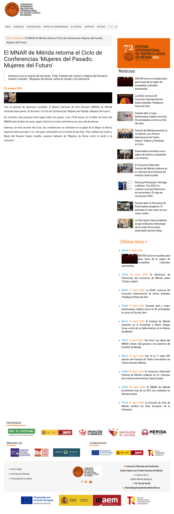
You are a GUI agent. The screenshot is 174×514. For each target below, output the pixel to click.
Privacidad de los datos (21, 479)
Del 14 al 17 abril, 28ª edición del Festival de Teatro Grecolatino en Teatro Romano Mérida (146, 359)
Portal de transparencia (55, 27)
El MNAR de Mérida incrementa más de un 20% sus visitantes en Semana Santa (146, 390)
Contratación (34, 27)
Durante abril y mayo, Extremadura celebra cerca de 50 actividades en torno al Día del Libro (146, 309)
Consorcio (19, 27)
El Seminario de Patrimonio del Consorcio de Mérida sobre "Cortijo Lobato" (146, 278)
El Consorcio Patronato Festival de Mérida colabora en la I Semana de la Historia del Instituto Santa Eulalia (146, 375)
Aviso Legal (16, 469)
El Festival (76, 27)
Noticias (101, 27)
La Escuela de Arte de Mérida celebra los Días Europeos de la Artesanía (146, 406)
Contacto (89, 27)
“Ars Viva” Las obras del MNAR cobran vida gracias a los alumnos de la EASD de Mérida (146, 344)
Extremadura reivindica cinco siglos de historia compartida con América (150, 154)
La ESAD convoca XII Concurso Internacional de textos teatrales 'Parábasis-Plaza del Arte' (146, 293)
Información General (20, 474)
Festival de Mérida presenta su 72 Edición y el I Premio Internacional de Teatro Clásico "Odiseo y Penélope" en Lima (151, 137)
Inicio (8, 27)
